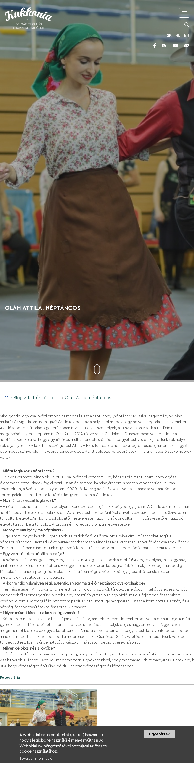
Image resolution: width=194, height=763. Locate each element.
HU (178, 35)
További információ (36, 760)
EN (186, 35)
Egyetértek (159, 736)
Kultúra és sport (44, 397)
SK (169, 35)
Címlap (6, 397)
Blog (18, 397)
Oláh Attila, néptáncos (88, 397)
